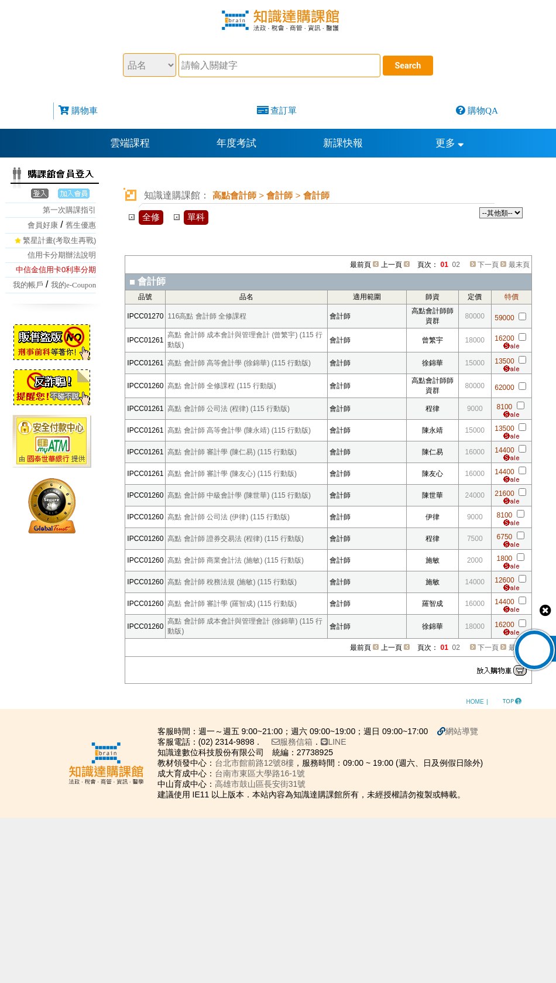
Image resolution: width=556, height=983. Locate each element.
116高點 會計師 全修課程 (206, 316)
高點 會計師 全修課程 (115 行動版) (221, 386)
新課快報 (343, 143)
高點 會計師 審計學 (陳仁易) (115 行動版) (232, 452)
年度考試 (236, 143)
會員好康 (43, 225)
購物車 (84, 110)
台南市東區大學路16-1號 (260, 773)
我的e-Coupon (73, 284)
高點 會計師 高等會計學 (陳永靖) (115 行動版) (239, 430)
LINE (333, 741)
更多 (449, 143)
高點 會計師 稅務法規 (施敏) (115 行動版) (232, 582)
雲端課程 (130, 143)
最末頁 (519, 265)
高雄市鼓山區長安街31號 (260, 784)
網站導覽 (461, 731)
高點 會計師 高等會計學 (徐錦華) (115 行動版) (239, 363)
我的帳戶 (28, 284)
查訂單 (283, 110)
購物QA (483, 110)
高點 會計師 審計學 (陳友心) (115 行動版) (232, 474)
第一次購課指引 (69, 209)
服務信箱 (292, 741)
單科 (196, 217)
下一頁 (488, 265)
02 (456, 265)
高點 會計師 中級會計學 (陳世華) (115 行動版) (239, 495)
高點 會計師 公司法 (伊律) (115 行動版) (228, 517)
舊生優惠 (81, 225)
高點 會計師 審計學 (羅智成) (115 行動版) (232, 604)
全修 (151, 217)
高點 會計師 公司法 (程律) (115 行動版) (228, 409)
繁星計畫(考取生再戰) (60, 240)
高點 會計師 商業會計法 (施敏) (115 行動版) (235, 560)
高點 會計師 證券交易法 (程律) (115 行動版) (235, 539)
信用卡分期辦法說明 (62, 255)
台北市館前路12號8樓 (254, 763)
